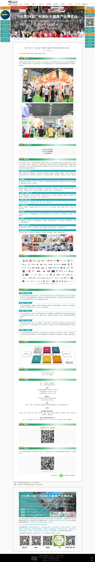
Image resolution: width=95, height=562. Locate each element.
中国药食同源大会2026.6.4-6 (5, 22)
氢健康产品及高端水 (65, 527)
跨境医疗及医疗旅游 (62, 528)
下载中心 (90, 28)
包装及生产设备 (47, 530)
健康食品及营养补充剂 (34, 527)
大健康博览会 (46, 557)
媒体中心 (63, 4)
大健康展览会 (52, 557)
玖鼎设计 (62, 557)
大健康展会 (40, 557)
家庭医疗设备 (27, 528)
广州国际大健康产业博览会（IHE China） (46, 555)
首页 (20, 4)
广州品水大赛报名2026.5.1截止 (5, 40)
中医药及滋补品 (55, 527)
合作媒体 (90, 43)
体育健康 (30, 530)
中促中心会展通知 (5, 8)
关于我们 (70, 4)
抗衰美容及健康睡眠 (37, 528)
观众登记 (90, 14)
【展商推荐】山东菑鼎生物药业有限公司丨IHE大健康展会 (29, 484)
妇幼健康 (45, 528)
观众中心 (41, 4)
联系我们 (62, 555)
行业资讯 (90, 40)
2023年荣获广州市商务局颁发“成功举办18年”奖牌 (40, 522)
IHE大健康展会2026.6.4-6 (5, 26)
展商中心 (34, 4)
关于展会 (27, 4)
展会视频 (90, 46)
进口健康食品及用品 (46, 527)
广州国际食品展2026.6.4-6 (5, 31)
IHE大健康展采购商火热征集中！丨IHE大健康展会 (28, 482)
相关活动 (56, 4)
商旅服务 (49, 4)
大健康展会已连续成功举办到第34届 (57, 520)
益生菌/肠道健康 (53, 528)
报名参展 (90, 11)
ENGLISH (78, 4)
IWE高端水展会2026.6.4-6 (5, 35)
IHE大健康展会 (65, 475)
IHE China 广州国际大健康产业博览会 (28, 524)
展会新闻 (24, 38)
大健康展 (57, 557)
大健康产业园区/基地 (38, 530)
